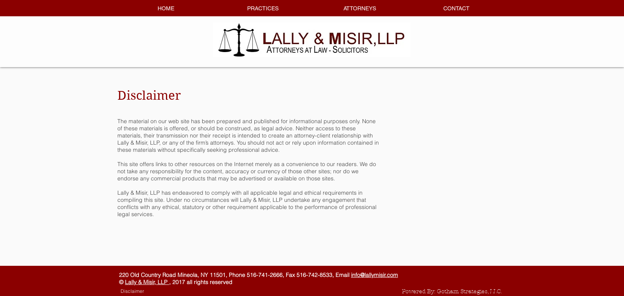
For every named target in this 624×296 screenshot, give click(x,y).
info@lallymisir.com (374, 275)
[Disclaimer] (132, 291)
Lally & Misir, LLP (147, 282)
